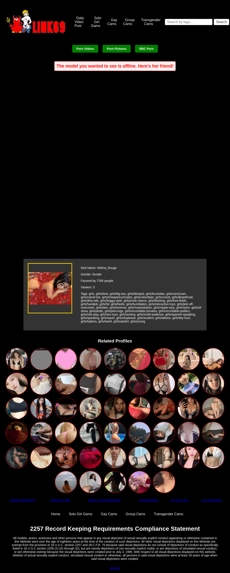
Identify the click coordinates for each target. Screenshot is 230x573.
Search (221, 22)
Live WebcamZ (212, 500)
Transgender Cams (150, 22)
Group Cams (129, 22)
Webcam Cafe (60, 500)
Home (55, 514)
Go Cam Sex (179, 500)
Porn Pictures (116, 48)
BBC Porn (146, 48)
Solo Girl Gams (96, 22)
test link (115, 568)
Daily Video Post (79, 22)
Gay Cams (112, 22)
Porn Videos (85, 48)
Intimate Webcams (22, 500)
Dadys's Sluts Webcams (104, 500)
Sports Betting (148, 500)
